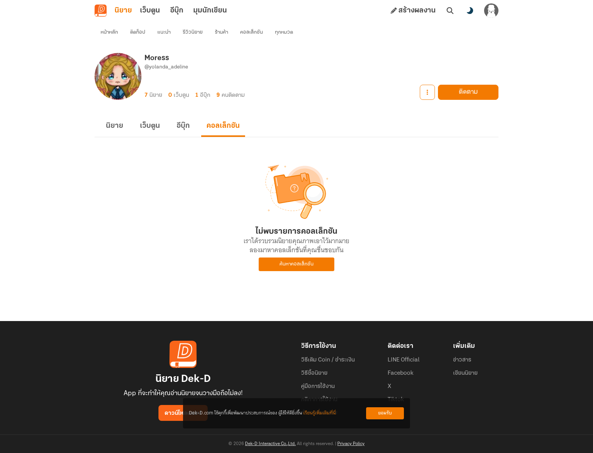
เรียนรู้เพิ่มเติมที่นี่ (319, 413)
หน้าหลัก (109, 32)
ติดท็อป (137, 32)
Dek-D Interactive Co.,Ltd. (270, 444)
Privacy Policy (351, 444)
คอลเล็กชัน (251, 32)
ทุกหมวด (284, 32)
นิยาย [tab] (123, 10)
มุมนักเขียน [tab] (210, 10)
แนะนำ (164, 32)
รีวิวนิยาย (193, 32)
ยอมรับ (385, 413)
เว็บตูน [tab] (150, 10)
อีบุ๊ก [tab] (176, 10)
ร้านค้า (221, 32)
